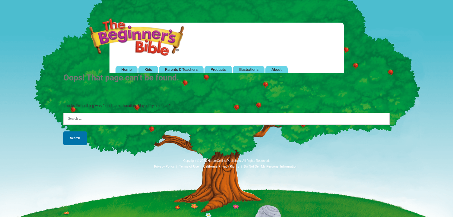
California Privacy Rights (221, 166)
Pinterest (316, 22)
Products (218, 69)
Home (127, 69)
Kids (148, 69)
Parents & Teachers (181, 69)
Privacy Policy (164, 166)
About (276, 69)
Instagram (334, 22)
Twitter (298, 22)
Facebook (280, 22)
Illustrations (248, 69)
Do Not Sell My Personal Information (270, 166)
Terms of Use (189, 166)
